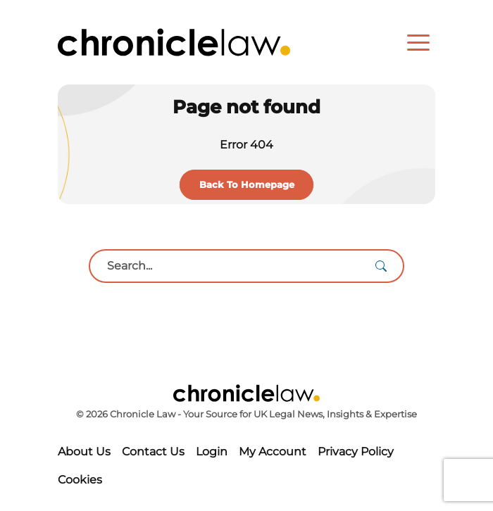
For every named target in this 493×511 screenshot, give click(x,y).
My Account (272, 451)
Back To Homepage (246, 184)
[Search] (381, 266)
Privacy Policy (356, 451)
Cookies (80, 479)
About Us (84, 451)
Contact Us (153, 451)
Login (211, 451)
